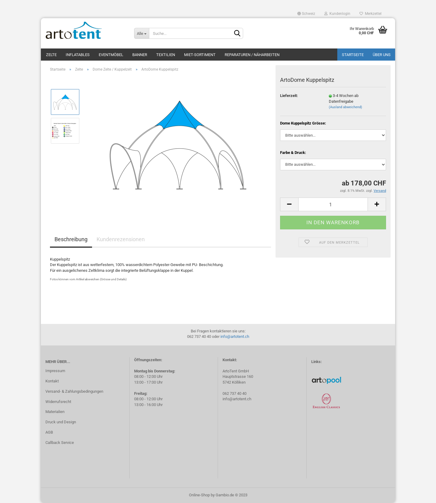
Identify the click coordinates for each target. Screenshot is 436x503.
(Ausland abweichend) (345, 107)
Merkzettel (370, 14)
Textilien (165, 54)
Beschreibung (71, 239)
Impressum (55, 370)
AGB (49, 432)
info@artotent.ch (234, 336)
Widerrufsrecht (58, 401)
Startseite (353, 54)
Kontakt (52, 381)
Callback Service (59, 442)
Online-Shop (199, 495)
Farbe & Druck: (293, 152)
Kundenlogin (337, 14)
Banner (139, 54)
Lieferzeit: (289, 95)
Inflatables (78, 54)
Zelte (51, 54)
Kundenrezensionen (121, 239)
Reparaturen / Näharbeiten (252, 54)
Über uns (382, 54)
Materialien (54, 411)
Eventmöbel (111, 54)
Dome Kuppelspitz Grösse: (303, 123)
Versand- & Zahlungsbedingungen (74, 391)
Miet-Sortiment (200, 54)
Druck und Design (60, 422)
